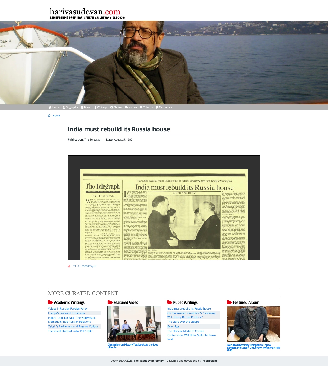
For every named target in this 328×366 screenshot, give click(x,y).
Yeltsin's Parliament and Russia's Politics (73, 326)
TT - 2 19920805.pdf (84, 266)
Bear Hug (173, 326)
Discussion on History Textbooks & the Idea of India (133, 346)
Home (56, 115)
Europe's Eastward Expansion (66, 313)
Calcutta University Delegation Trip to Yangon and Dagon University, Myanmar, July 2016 (253, 347)
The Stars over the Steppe (183, 322)
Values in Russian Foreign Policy (68, 308)
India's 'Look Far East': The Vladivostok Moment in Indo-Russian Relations (72, 320)
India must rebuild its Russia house (189, 308)
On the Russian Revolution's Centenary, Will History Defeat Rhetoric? (191, 315)
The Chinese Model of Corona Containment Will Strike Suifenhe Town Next (191, 335)
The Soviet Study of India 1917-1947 (70, 331)
